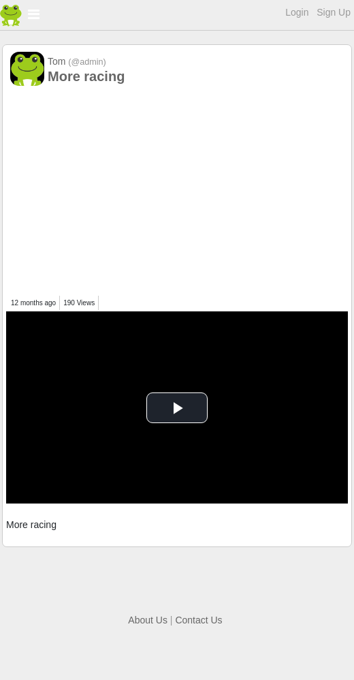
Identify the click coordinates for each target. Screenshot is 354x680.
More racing (86, 76)
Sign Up (334, 12)
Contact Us (198, 620)
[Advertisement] (177, 193)
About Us (147, 620)
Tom (77, 61)
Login (296, 12)
